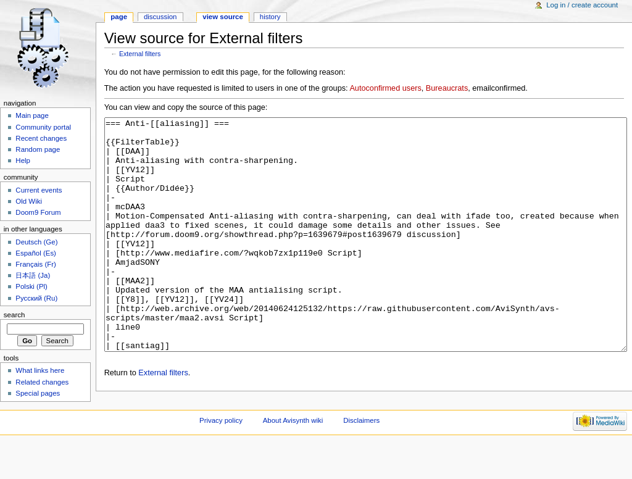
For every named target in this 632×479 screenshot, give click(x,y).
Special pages (37, 393)
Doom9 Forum (37, 212)
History (270, 16)
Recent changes (41, 138)
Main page (32, 115)
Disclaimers (361, 457)
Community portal (43, 127)
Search (14, 315)
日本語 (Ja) (32, 275)
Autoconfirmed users (385, 88)
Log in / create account (582, 5)
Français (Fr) (35, 264)
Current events (38, 190)
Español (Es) (35, 253)
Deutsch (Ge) (36, 242)
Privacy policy (221, 457)
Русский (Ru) (36, 298)
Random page (37, 149)
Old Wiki (28, 201)
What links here (39, 370)
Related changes (42, 382)
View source (222, 16)
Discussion (160, 16)
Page (118, 16)
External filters (140, 53)
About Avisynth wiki (293, 457)
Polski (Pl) (31, 286)
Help (22, 160)
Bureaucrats (447, 88)
